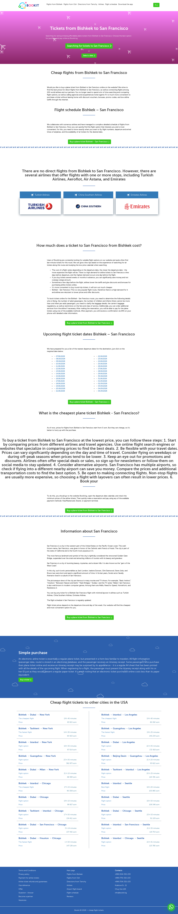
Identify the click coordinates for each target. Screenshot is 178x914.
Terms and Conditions (27, 870)
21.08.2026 (60, 391)
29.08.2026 (102, 374)
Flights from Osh (70, 4)
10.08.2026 (60, 364)
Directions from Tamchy (87, 4)
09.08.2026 (60, 361)
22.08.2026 (102, 356)
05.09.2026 (102, 391)
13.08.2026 (60, 371)
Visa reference (24, 885)
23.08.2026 (102, 359)
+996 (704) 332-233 (123, 882)
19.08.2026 (60, 386)
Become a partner (26, 896)
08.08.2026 (60, 359)
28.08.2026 (102, 371)
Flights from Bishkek (54, 4)
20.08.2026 (60, 388)
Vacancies (22, 900)
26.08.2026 (102, 366)
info (121, 893)
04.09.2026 (102, 388)
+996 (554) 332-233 (123, 874)
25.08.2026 (102, 364)
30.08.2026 (102, 376)
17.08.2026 (60, 381)
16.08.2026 (60, 379)
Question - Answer (26, 893)
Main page (71, 870)
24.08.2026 (102, 361)
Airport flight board (74, 889)
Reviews (70, 896)
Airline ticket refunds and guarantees (33, 882)
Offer (21, 889)
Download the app (125, 4)
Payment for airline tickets (29, 878)
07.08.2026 (60, 356)
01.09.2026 (102, 381)
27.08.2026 (102, 369)
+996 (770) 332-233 (122, 878)
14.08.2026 (60, 374)
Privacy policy (24, 874)
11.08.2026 (60, 366)
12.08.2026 (60, 369)
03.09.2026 (102, 386)
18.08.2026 (60, 383)
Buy (156, 5)
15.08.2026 (60, 376)
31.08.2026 (102, 379)
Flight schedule (111, 4)
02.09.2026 (102, 383)
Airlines (101, 4)
